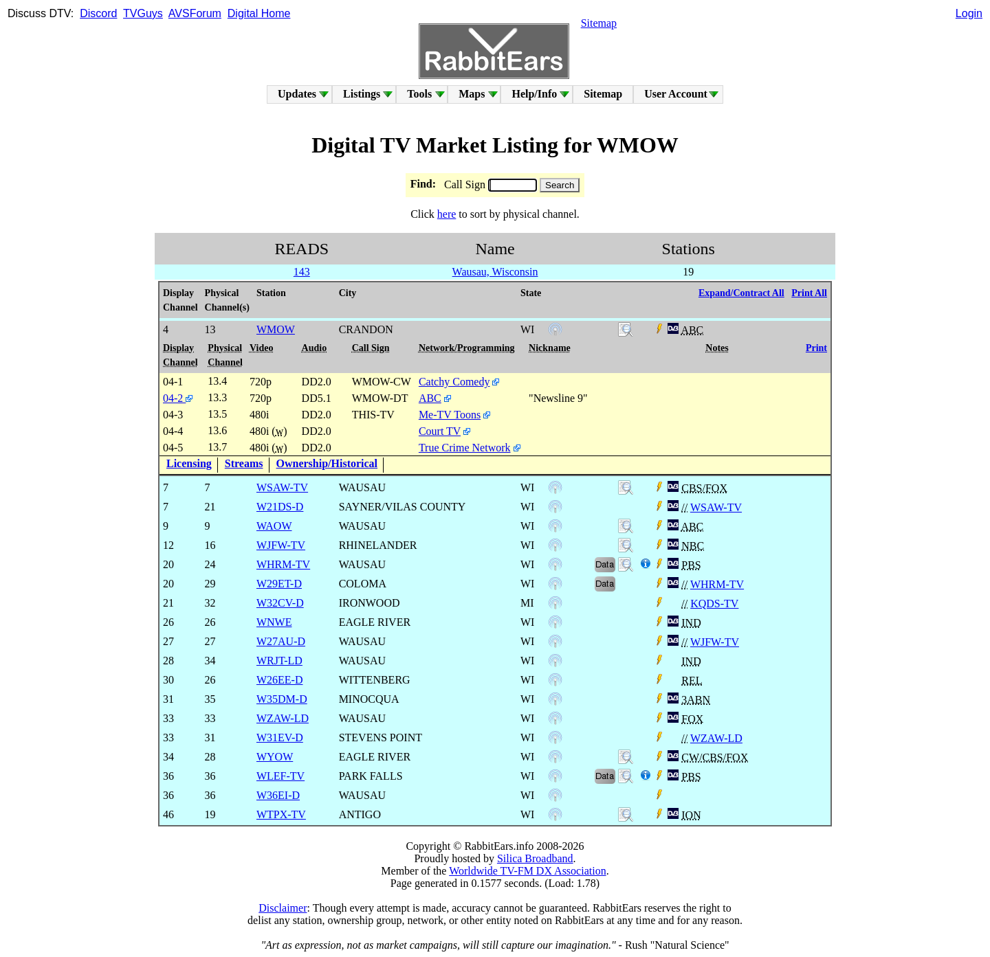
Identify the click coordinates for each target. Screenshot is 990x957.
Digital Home (259, 13)
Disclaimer (282, 908)
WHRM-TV (717, 584)
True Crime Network (465, 447)
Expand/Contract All (741, 293)
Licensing (189, 463)
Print (816, 348)
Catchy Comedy (454, 381)
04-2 (177, 398)
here (446, 214)
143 (302, 272)
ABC (430, 398)
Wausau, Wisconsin (495, 272)
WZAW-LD (716, 738)
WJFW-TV (714, 642)
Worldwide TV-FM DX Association (527, 871)
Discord (98, 13)
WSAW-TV (716, 507)
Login (969, 13)
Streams (244, 463)
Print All (809, 293)
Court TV (440, 431)
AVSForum (194, 13)
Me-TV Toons (450, 414)
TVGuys (143, 13)
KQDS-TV (714, 603)
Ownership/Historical (327, 463)
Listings (361, 94)
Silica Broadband (535, 858)
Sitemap (599, 23)
